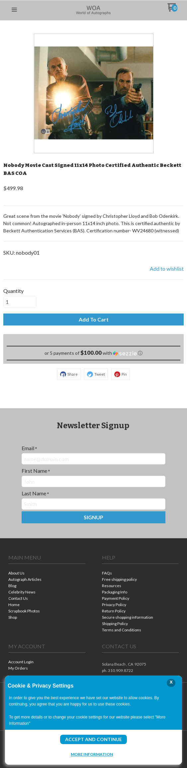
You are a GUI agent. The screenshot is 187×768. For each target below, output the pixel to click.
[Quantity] (20, 302)
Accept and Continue (93, 739)
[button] (14, 10)
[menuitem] (46, 574)
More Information (92, 754)
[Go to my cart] (172, 10)
